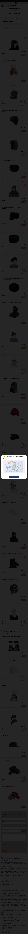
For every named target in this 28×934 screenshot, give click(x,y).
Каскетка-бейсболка (6, 760)
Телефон (4, 821)
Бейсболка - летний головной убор (9, 502)
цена (22, 23)
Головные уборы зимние (15, 31)
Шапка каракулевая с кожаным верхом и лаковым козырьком (12, 208)
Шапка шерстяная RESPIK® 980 (8, 85)
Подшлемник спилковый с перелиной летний (11, 302)
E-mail (3, 826)
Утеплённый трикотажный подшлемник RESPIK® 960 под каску (13, 111)
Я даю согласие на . (13, 843)
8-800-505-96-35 (14, 9)
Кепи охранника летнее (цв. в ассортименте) (11, 636)
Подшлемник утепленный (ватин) (9, 452)
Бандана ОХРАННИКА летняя (8, 710)
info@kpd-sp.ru (14, 10)
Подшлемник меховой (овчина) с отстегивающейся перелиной (12, 554)
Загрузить (23, 830)
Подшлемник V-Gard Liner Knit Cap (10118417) (11, 579)
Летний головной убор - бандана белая (10, 60)
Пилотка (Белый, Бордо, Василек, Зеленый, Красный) (13, 353)
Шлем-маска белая (6, 604)
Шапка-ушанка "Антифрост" (7, 135)
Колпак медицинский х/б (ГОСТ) (8, 660)
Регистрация (11, 1)
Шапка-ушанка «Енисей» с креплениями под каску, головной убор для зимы (12, 34)
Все (9, 27)
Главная (2, 18)
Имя (3, 816)
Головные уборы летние (5, 31)
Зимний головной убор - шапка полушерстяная (11, 327)
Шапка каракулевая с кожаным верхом (10, 160)
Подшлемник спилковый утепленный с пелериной (12, 181)
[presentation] (11, 848)
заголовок (12, 25)
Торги (9, 2)
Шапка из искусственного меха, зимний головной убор (13, 253)
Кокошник (4, 685)
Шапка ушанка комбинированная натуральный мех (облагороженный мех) (12, 279)
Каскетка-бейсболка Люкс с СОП (9, 786)
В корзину (24, 55)
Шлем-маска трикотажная (7, 527)
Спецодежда (10, 18)
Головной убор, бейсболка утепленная (10, 403)
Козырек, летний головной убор (8, 477)
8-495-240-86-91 (14, 14)
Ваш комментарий (6, 832)
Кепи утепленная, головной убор (8, 427)
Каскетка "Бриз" (5, 735)
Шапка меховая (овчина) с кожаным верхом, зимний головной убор (13, 231)
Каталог (6, 18)
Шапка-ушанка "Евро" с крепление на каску (11, 378)
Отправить (4, 851)
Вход (6, 1)
